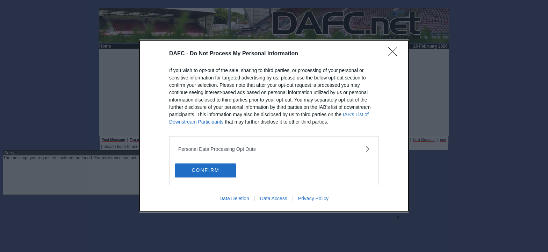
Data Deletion (234, 199)
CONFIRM (208, 170)
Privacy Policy (313, 199)
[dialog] (274, 126)
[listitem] (274, 149)
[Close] (395, 54)
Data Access (273, 199)
